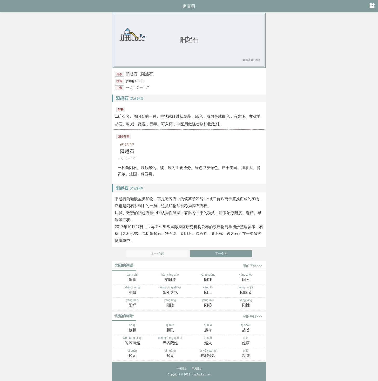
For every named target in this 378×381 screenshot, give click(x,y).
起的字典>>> (252, 316)
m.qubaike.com (200, 374)
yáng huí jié (246, 290)
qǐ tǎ (246, 341)
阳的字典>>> (252, 266)
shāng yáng (132, 290)
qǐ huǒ (208, 341)
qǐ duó (208, 328)
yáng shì (132, 278)
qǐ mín (170, 328)
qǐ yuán (132, 354)
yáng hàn (132, 303)
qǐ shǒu (246, 328)
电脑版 (196, 368)
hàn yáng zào (170, 278)
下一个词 (221, 253)
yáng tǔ (208, 290)
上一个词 (157, 253)
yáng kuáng (208, 278)
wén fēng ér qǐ (132, 341)
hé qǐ (132, 328)
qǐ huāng (170, 354)
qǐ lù (246, 354)
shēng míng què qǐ (170, 341)
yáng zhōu (246, 278)
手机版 (181, 368)
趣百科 (189, 6)
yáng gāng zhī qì (170, 290)
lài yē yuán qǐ (208, 354)
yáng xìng (246, 303)
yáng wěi (208, 303)
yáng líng (170, 303)
